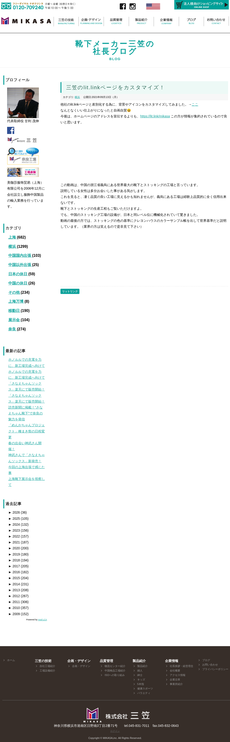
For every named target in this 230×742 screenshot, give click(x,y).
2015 (14, 578)
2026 (14, 512)
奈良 (12, 329)
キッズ (141, 679)
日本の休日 (18, 274)
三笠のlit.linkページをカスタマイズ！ (115, 87)
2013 (14, 590)
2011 (14, 602)
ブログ (206, 660)
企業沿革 (175, 679)
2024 (14, 524)
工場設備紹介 (47, 670)
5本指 (140, 684)
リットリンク (70, 291)
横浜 (12, 246)
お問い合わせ (210, 664)
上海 (12, 237)
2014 (14, 584)
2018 (14, 560)
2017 (14, 566)
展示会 (14, 320)
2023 (14, 530)
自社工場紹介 (47, 666)
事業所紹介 (176, 684)
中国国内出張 (20, 255)
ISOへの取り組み (115, 675)
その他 (14, 292)
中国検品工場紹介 (115, 670)
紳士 (140, 675)
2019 (14, 554)
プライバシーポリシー (215, 669)
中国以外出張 (20, 265)
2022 (14, 536)
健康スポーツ (145, 688)
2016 (14, 572)
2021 (14, 542)
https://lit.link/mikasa (155, 116)
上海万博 (16, 301)
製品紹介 (142, 666)
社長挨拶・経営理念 (181, 666)
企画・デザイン (81, 666)
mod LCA (42, 619)
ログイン (115, 731)
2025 (14, 518)
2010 (14, 608)
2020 (14, 548)
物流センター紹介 (115, 666)
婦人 (140, 670)
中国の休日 (18, 283)
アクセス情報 (177, 675)
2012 (14, 596)
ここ (195, 104)
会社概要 (175, 670)
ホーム (11, 660)
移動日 (14, 311)
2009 (14, 614)
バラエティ (143, 693)
